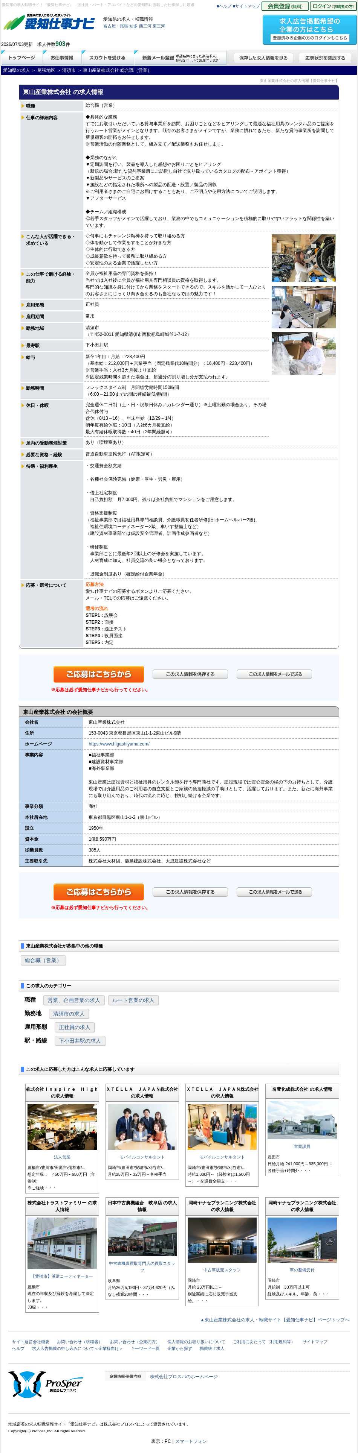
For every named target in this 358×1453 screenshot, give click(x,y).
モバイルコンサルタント (142, 1157)
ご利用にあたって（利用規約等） (264, 1341)
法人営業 (62, 1157)
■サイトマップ (246, 6)
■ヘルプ (224, 6)
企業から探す (179, 1348)
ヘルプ (18, 1348)
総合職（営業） (43, 960)
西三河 (145, 26)
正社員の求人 (74, 1027)
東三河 (159, 26)
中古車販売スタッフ (222, 1270)
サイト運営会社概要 (30, 1341)
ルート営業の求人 (133, 1000)
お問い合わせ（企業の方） (135, 1341)
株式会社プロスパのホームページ (184, 1376)
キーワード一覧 (145, 1348)
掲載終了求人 (212, 1348)
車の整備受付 (302, 1270)
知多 (133, 26)
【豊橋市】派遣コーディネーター (62, 1276)
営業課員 (302, 1146)
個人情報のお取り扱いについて (196, 1341)
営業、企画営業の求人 (73, 1000)
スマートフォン (191, 1441)
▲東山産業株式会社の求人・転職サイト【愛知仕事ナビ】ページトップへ (274, 1319)
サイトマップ (315, 1341)
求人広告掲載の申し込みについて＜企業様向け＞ (77, 1348)
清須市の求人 (69, 1014)
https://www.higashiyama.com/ (119, 744)
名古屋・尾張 (115, 26)
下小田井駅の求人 (80, 1041)
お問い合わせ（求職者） (80, 1341)
